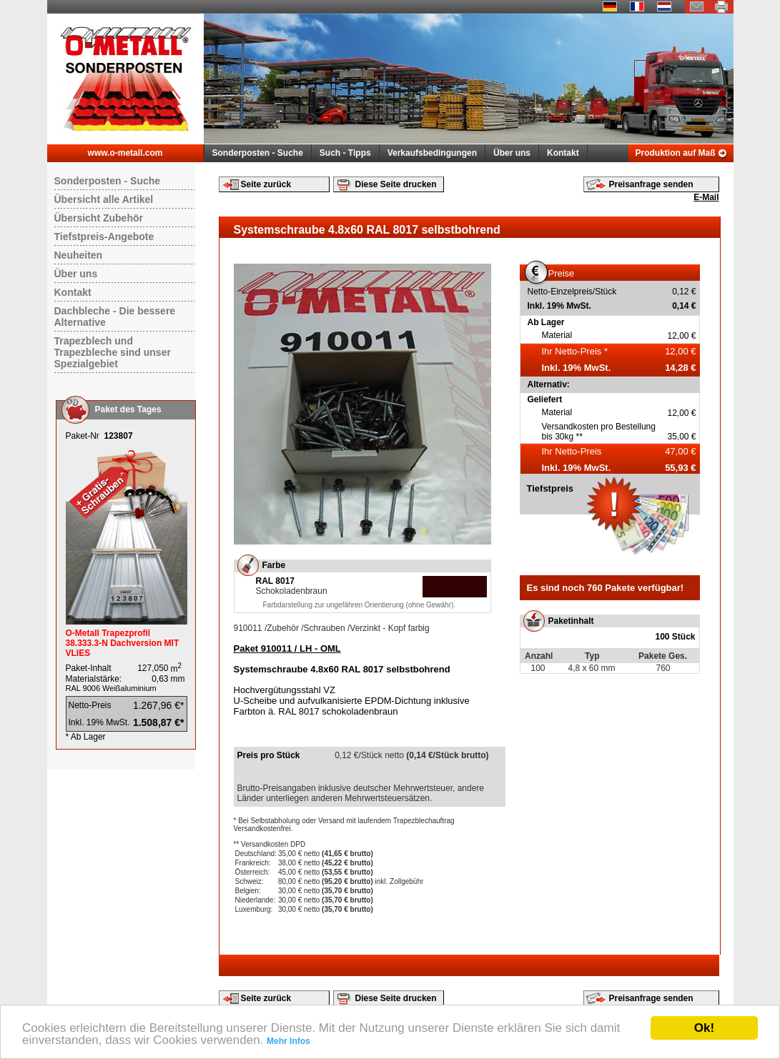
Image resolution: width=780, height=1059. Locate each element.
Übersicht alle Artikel (104, 199)
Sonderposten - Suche (257, 153)
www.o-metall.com (125, 153)
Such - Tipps (345, 153)
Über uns (511, 153)
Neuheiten (78, 255)
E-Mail (706, 197)
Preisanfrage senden (651, 184)
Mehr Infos (288, 1041)
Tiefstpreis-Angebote (104, 236)
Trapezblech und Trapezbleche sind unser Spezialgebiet (112, 352)
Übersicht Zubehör (98, 218)
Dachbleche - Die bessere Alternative (115, 316)
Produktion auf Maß (676, 153)
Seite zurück (266, 184)
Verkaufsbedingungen (432, 153)
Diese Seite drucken (396, 184)
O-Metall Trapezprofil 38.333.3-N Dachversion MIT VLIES (122, 643)
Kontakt (563, 153)
